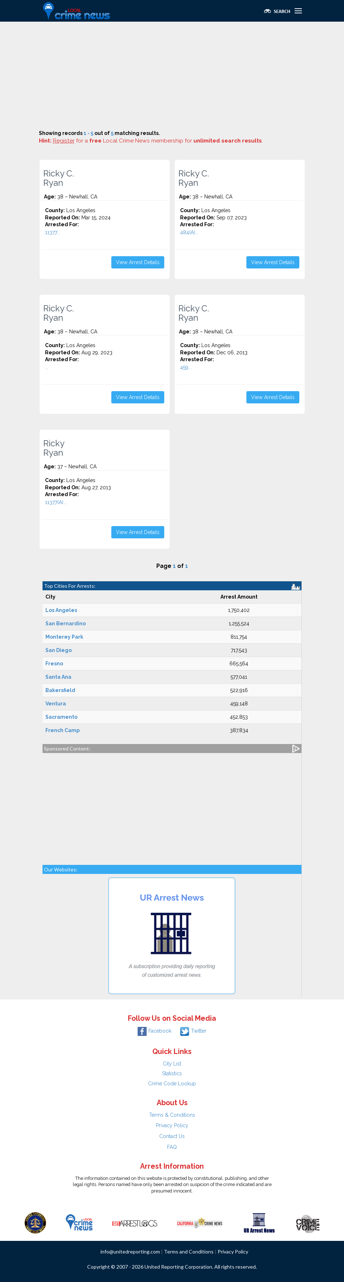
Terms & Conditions (172, 1115)
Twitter (193, 1031)
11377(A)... (56, 502)
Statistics (172, 1073)
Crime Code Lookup (172, 1083)
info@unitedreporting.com (130, 1251)
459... (186, 367)
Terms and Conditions (189, 1251)
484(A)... (189, 232)
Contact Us (172, 1136)
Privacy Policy (172, 1125)
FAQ (172, 1147)
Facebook (154, 1031)
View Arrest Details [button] (138, 262)
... (46, 367)
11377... (52, 232)
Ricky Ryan (53, 448)
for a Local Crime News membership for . (158, 140)
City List (172, 1064)
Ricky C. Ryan (58, 178)
